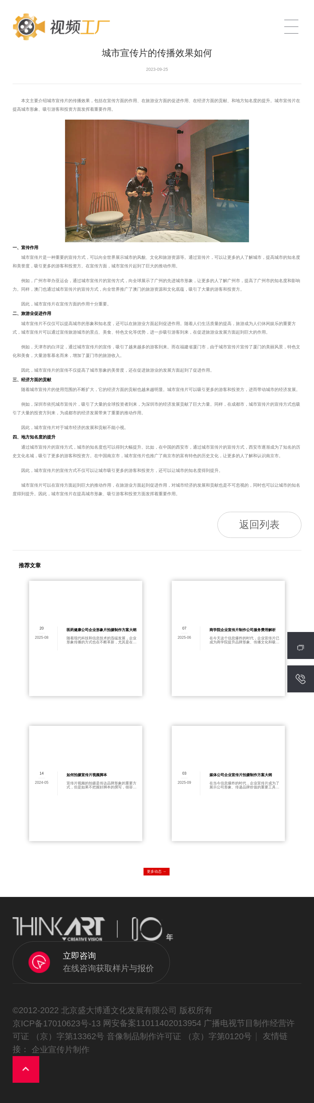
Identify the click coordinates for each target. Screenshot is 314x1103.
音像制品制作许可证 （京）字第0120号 (179, 1036)
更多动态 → (156, 871)
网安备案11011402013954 (152, 1023)
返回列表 (259, 524)
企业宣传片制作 (61, 1049)
